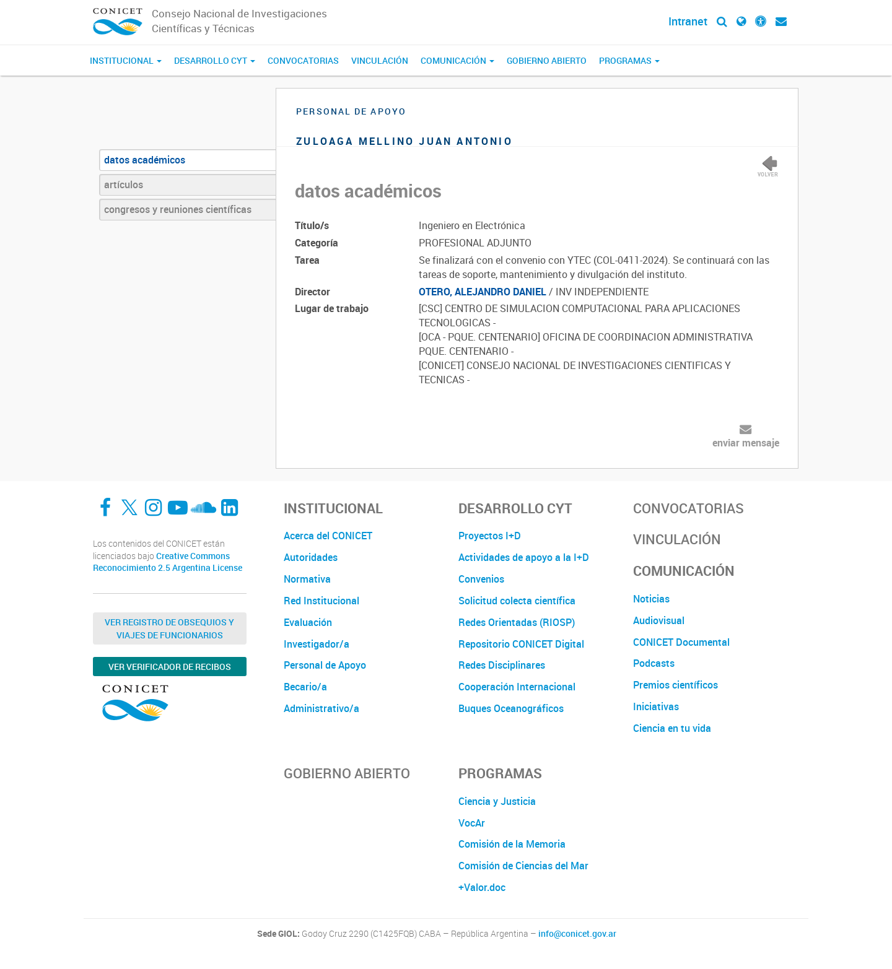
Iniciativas (656, 706)
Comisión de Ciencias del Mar (523, 865)
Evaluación (308, 622)
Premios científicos (675, 685)
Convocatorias (303, 60)
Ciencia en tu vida (672, 728)
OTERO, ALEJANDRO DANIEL (482, 291)
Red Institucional (321, 600)
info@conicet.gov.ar (577, 933)
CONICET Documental (681, 642)
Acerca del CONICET (328, 535)
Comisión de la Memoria (512, 844)
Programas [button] (629, 60)
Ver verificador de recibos (169, 666)
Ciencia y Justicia (497, 801)
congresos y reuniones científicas (177, 209)
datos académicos (144, 160)
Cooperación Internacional (516, 686)
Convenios (481, 579)
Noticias (651, 599)
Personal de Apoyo (325, 665)
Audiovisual (658, 620)
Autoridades (311, 557)
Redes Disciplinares (501, 665)
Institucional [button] (126, 60)
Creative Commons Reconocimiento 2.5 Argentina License (167, 561)
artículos (123, 184)
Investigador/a (316, 644)
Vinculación (379, 60)
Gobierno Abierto (547, 60)
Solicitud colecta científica (516, 600)
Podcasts (654, 663)
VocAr (471, 823)
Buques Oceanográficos (511, 708)
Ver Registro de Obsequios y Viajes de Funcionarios (169, 628)
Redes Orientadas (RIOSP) (516, 622)
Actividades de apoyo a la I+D (523, 557)
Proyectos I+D (489, 535)
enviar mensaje (745, 443)
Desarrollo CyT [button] (214, 60)
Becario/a (305, 686)
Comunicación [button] (457, 60)
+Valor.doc (481, 887)
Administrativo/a (321, 708)
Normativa (307, 579)
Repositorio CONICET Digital (521, 644)
